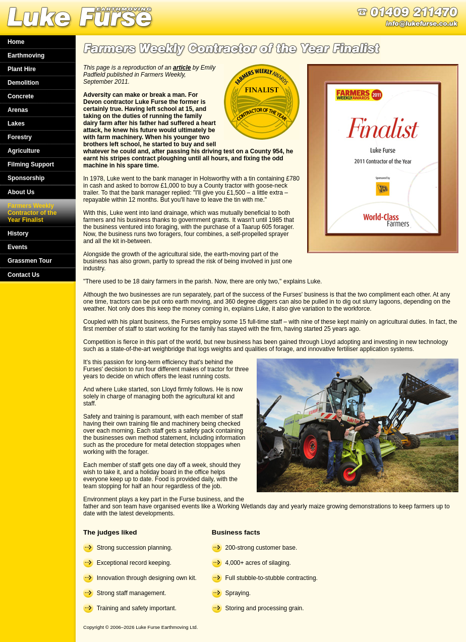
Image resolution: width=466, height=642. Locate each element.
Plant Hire (22, 69)
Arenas (18, 109)
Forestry (20, 137)
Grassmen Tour (30, 260)
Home (16, 41)
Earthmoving (26, 55)
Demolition (23, 82)
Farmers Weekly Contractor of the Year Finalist (32, 212)
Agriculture (24, 150)
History (18, 233)
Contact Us (23, 274)
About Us (21, 192)
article (182, 67)
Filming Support (31, 164)
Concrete (21, 96)
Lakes (16, 123)
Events (17, 247)
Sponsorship (26, 178)
